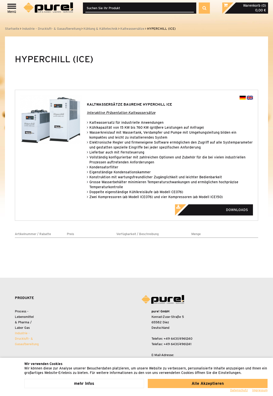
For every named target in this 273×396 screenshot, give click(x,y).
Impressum (260, 390)
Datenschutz (239, 390)
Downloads (218, 208)
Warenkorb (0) (254, 5)
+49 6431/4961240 (178, 338)
